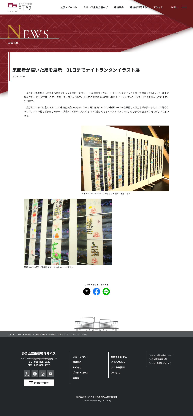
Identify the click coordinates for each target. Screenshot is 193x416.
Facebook (96, 291)
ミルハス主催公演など (96, 7)
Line (106, 291)
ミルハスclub (118, 362)
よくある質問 (118, 367)
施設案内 (77, 362)
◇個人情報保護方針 (158, 359)
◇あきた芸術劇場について (161, 355)
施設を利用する (119, 357)
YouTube (50, 373)
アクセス (115, 372)
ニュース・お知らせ (24, 334)
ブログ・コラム (80, 372)
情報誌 (76, 377)
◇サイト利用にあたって (160, 363)
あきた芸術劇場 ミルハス (39, 353)
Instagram (42, 373)
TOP (9, 334)
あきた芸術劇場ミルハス (20, 7)
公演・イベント (80, 357)
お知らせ (77, 367)
